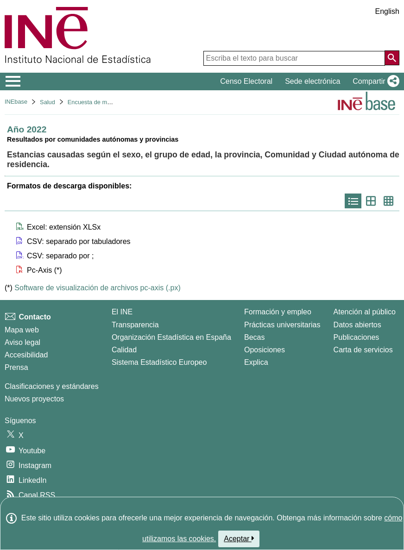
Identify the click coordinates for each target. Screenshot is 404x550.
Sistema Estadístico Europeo (159, 362)
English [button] (387, 11)
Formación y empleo (277, 312)
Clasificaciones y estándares (52, 386)
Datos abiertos (357, 325)
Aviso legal (22, 342)
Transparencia (135, 325)
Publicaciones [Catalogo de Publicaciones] (356, 337)
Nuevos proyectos (34, 399)
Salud (47, 102)
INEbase (16, 101)
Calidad (124, 350)
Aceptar (239, 538)
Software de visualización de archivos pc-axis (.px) (97, 288)
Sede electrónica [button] (312, 81)
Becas (254, 337)
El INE (122, 312)
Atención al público (365, 312)
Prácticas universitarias (282, 325)
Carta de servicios (363, 350)
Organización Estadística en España (171, 337)
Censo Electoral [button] (246, 81)
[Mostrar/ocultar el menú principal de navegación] (13, 81)
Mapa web (22, 330)
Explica (256, 362)
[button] (374, 81)
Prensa (16, 367)
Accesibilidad (26, 355)
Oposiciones (264, 350)
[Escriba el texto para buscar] (294, 58)
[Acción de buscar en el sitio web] (392, 57)
